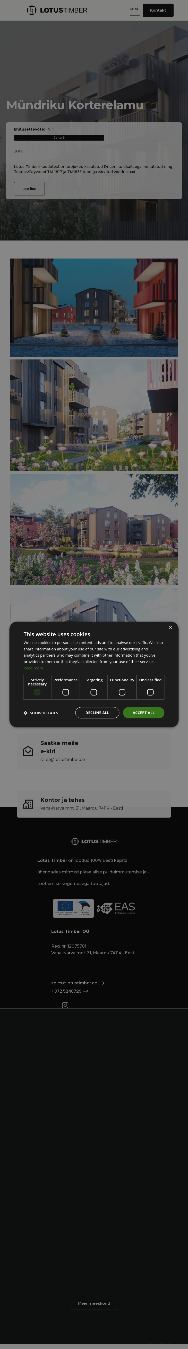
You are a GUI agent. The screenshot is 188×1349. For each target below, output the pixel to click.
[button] (41, 712)
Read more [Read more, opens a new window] (34, 668)
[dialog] (94, 674)
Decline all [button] (97, 712)
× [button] (170, 628)
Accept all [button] (144, 712)
